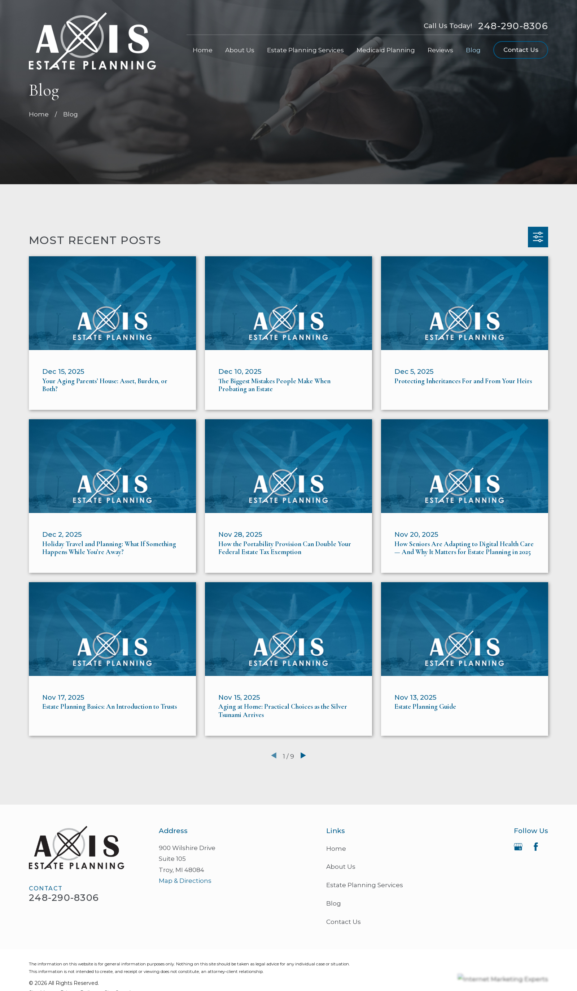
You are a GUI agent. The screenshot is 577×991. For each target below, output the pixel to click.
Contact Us (520, 49)
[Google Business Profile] (518, 846)
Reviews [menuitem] (440, 50)
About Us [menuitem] (239, 50)
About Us (340, 866)
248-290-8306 (513, 26)
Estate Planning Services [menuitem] (305, 50)
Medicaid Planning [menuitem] (386, 50)
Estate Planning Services (364, 885)
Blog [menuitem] (473, 50)
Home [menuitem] (203, 50)
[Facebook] (536, 846)
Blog (333, 903)
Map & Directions (185, 880)
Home (336, 848)
